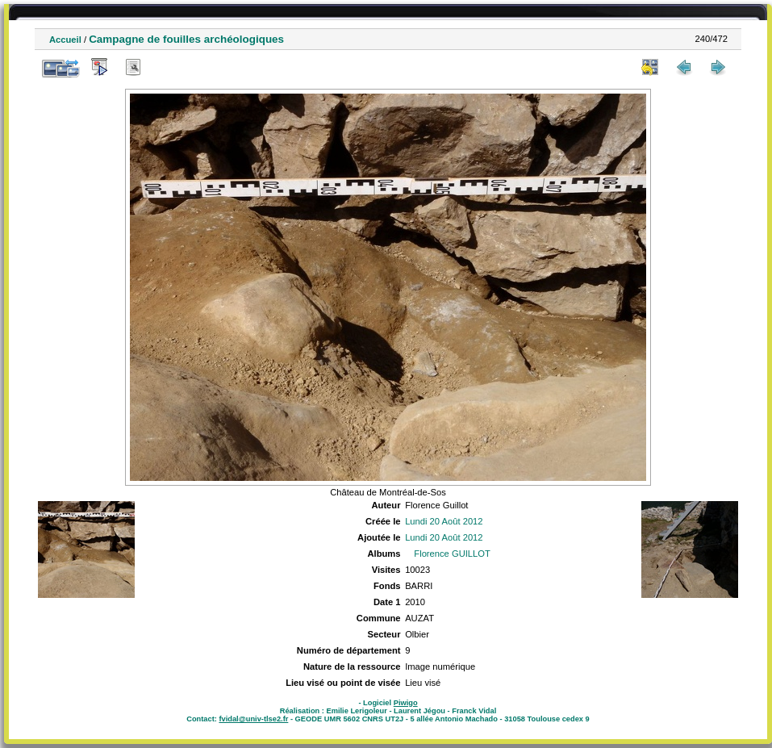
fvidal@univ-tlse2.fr (253, 719)
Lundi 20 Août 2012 (443, 521)
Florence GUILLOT (452, 553)
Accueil (65, 39)
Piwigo (406, 703)
